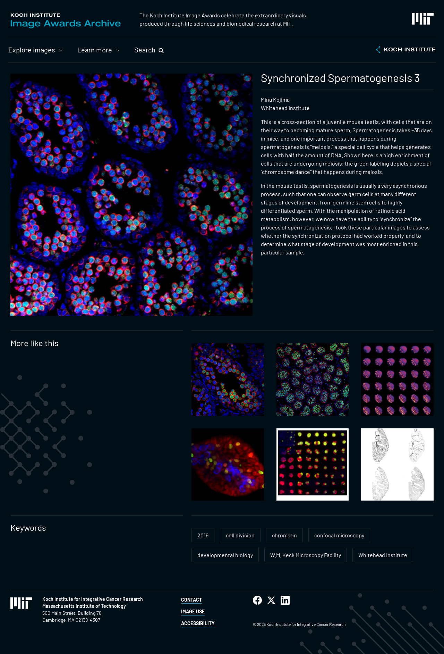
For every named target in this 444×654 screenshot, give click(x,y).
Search (144, 49)
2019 (202, 535)
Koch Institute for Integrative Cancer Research (92, 599)
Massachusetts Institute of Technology (84, 606)
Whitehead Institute (382, 555)
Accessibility (198, 623)
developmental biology (225, 555)
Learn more (94, 49)
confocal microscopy (339, 535)
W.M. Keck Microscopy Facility (305, 555)
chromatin (284, 535)
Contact (191, 600)
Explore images (31, 49)
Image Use (193, 611)
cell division (240, 535)
